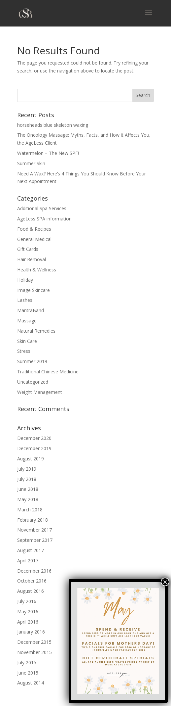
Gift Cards (27, 249)
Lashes (24, 300)
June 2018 (27, 489)
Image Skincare (33, 290)
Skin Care (27, 341)
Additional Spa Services (41, 208)
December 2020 (34, 438)
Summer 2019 (32, 361)
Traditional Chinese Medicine (48, 371)
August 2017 (30, 550)
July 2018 (26, 479)
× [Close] (165, 582)
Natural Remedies (36, 331)
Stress (23, 351)
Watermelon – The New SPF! (48, 153)
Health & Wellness (36, 269)
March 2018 (30, 509)
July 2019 (26, 469)
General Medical (34, 239)
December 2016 (34, 571)
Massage (27, 320)
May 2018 (27, 499)
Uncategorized (32, 382)
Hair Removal (31, 259)
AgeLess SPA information (44, 218)
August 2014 (30, 683)
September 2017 (34, 540)
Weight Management (39, 392)
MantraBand (30, 310)
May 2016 (27, 611)
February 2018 (32, 520)
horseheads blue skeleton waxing (52, 125)
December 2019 (34, 448)
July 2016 (26, 601)
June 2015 (27, 673)
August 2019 (30, 458)
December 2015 (34, 642)
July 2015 (26, 662)
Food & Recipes (34, 229)
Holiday (25, 280)
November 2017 (34, 530)
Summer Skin (31, 163)
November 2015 (34, 652)
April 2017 (27, 560)
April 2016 (27, 622)
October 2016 (32, 581)
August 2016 (30, 591)
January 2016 (31, 632)
